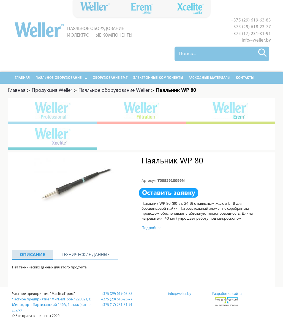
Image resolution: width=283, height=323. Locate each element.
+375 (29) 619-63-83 (251, 20)
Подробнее (151, 227)
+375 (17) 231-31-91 (251, 33)
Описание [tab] (32, 254)
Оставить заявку (168, 192)
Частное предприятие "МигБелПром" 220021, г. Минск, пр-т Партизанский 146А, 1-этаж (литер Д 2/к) (51, 305)
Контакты (245, 78)
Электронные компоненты (158, 78)
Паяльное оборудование (59, 78)
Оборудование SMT (110, 78)
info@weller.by (256, 40)
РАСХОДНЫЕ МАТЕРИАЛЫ (209, 78)
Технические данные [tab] (86, 254)
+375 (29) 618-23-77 (251, 27)
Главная (22, 78)
